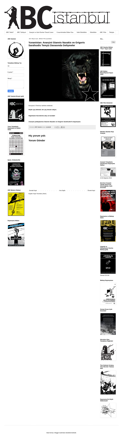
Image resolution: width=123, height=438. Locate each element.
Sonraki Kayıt (33, 190)
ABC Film (103, 32)
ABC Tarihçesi (21, 32)
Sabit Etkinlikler (82, 32)
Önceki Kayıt (91, 190)
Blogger (56, 433)
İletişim (111, 32)
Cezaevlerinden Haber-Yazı (65, 32)
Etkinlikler (93, 32)
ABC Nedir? (10, 32)
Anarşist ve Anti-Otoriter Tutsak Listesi (41, 32)
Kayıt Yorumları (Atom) (39, 193)
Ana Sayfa (62, 190)
